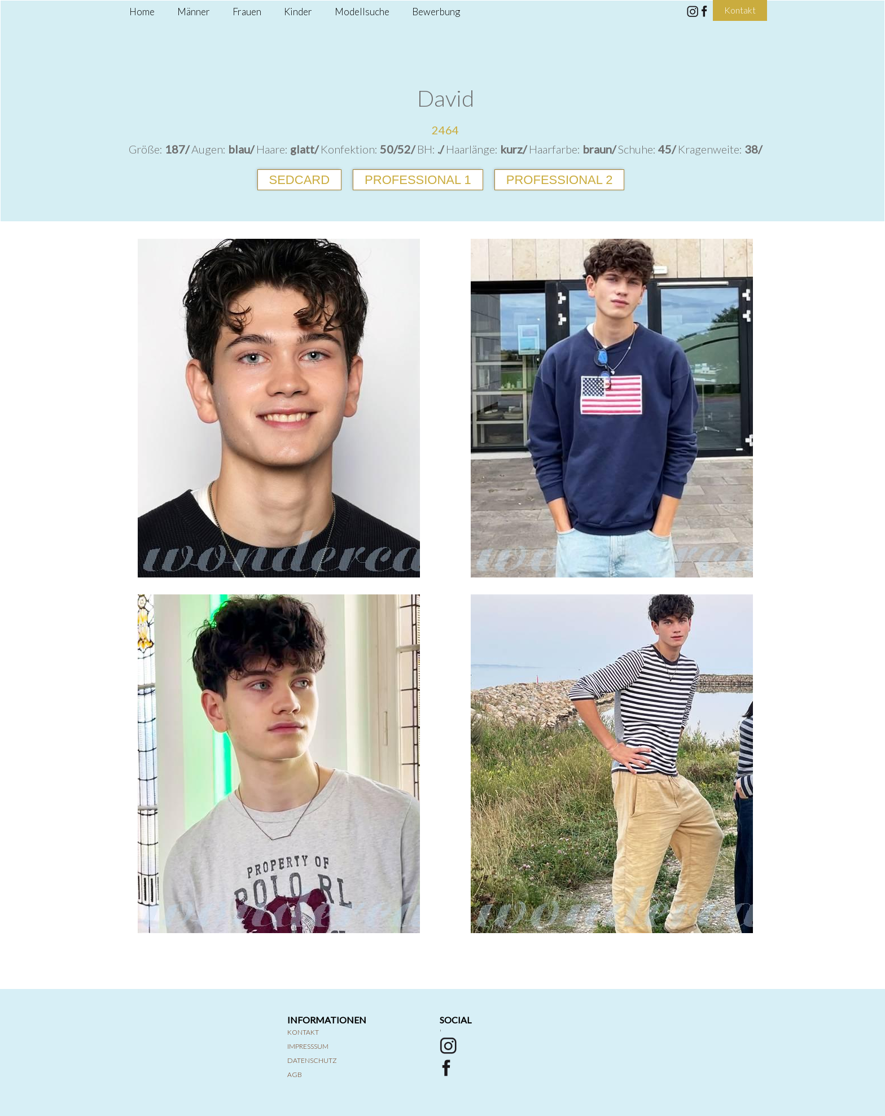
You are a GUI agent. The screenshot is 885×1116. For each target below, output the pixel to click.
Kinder (298, 11)
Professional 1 (418, 180)
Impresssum (307, 1046)
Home (142, 11)
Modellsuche (362, 11)
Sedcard (299, 180)
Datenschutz (312, 1060)
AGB (294, 1074)
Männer (193, 11)
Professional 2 (559, 180)
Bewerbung (436, 11)
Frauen (247, 11)
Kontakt (303, 1032)
